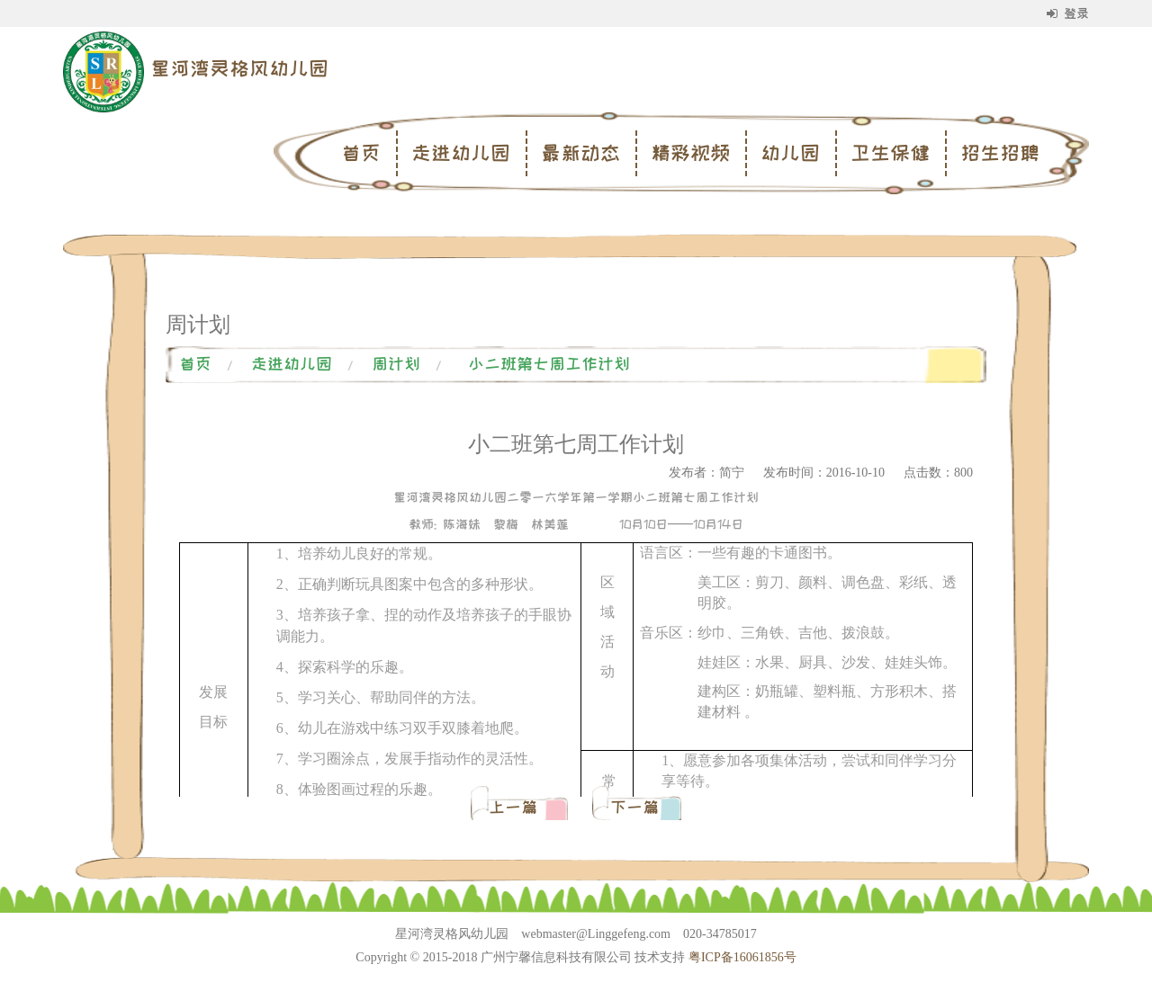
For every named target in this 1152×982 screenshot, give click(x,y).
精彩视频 (690, 153)
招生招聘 (1000, 153)
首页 (361, 153)
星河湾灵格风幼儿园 (239, 68)
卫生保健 (890, 153)
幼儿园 (790, 153)
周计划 (396, 364)
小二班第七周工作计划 (549, 364)
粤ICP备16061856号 (742, 957)
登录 (1068, 13)
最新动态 (580, 153)
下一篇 (634, 807)
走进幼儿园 (460, 153)
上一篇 (517, 807)
